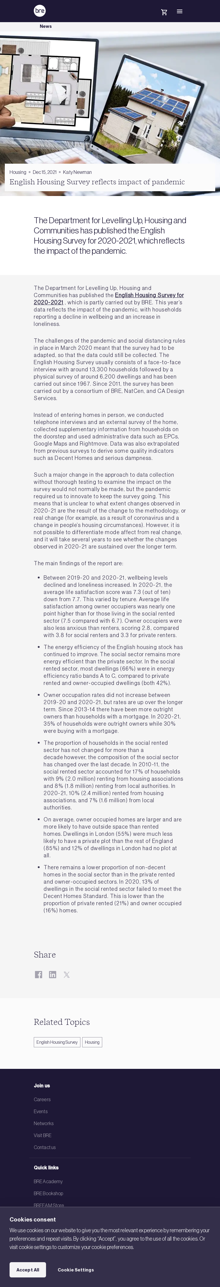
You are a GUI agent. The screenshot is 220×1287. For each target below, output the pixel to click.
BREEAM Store (49, 1205)
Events (41, 1111)
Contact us (45, 1147)
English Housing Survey (57, 1042)
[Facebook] (38, 974)
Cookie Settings (76, 1270)
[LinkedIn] (52, 974)
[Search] (148, 16)
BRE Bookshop (48, 1193)
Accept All (27, 1270)
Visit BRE (42, 1135)
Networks (44, 1123)
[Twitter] (66, 974)
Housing (92, 1042)
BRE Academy (48, 1181)
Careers (42, 1099)
